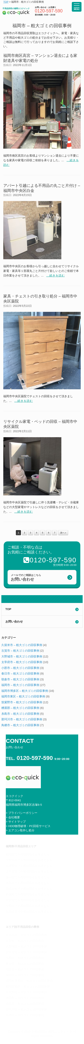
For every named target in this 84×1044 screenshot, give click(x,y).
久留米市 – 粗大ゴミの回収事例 (21, 645)
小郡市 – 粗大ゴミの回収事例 (20, 667)
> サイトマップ (16, 821)
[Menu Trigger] (76, 7)
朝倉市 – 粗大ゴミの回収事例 (20, 679)
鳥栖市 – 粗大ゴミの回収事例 (20, 725)
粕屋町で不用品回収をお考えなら (27, 894)
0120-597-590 (49, 10)
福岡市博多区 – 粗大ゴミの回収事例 (24, 690)
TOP (8, 609)
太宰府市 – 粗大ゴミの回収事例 (21, 662)
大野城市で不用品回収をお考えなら (29, 860)
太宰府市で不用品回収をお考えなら (29, 871)
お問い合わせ (14, 621)
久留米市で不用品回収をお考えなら (29, 911)
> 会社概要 (13, 817)
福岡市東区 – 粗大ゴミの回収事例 (23, 696)
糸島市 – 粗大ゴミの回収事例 (20, 713)
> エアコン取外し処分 (20, 830)
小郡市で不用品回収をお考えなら (27, 905)
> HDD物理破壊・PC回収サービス (28, 826)
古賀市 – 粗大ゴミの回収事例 (20, 650)
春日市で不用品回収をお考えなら (27, 877)
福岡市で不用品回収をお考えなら (27, 854)
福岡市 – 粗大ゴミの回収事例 (20, 685)
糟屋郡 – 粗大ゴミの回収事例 (20, 707)
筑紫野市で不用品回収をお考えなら (29, 865)
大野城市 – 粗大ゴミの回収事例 (21, 656)
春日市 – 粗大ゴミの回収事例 (20, 673)
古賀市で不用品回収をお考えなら (27, 900)
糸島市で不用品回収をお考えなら (27, 882)
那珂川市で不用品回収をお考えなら (29, 888)
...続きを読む (55, 275)
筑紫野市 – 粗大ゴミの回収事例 (21, 702)
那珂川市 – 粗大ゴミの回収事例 (21, 719)
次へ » (63, 533)
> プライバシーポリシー (21, 812)
